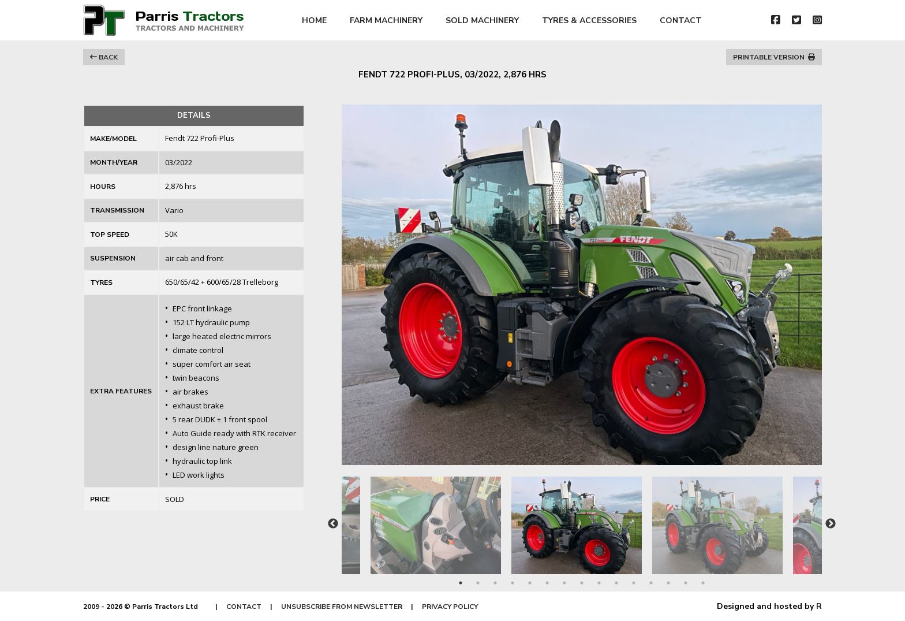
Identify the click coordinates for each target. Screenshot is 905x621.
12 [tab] (651, 583)
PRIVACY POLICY (450, 606)
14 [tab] (685, 583)
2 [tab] (478, 583)
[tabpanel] (581, 519)
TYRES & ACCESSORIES (589, 20)
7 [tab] (564, 583)
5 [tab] (530, 583)
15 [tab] (703, 583)
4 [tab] (512, 583)
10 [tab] (616, 583)
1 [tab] (460, 583)
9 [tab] (599, 583)
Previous (333, 524)
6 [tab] (547, 583)
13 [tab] (668, 583)
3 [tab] (495, 583)
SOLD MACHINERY (482, 20)
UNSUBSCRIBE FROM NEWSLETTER (341, 606)
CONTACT (681, 20)
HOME (314, 20)
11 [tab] (634, 583)
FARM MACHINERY (386, 20)
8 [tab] (582, 583)
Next (830, 524)
